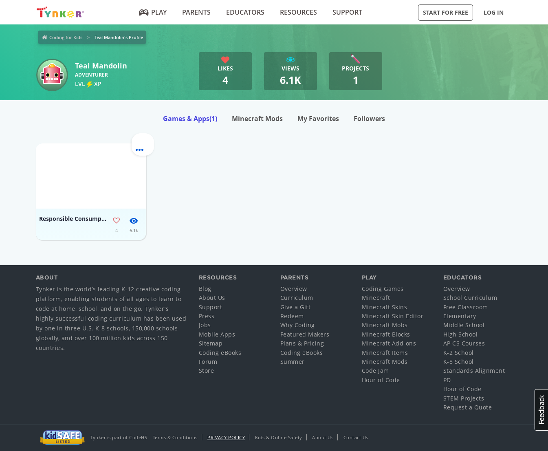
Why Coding (297, 325)
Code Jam (375, 370)
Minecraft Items (385, 352)
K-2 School (458, 352)
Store (206, 370)
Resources (298, 12)
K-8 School (458, 361)
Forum (208, 361)
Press (207, 316)
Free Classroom (465, 307)
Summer (292, 361)
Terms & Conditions (175, 437)
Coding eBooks (220, 352)
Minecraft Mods (257, 118)
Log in (494, 12)
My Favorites (318, 118)
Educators (245, 12)
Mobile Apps (217, 334)
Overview (293, 289)
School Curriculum (470, 297)
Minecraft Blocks (386, 334)
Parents (196, 12)
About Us (212, 297)
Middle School (464, 325)
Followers (369, 118)
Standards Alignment (474, 370)
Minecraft (376, 297)
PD (447, 380)
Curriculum (296, 297)
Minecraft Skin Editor (393, 316)
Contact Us (355, 437)
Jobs (205, 325)
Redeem (292, 316)
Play (153, 12)
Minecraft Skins (384, 307)
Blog (205, 289)
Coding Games (383, 289)
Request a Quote (467, 407)
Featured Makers (305, 334)
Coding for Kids (65, 37)
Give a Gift (295, 307)
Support (347, 12)
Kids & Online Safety (278, 437)
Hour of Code (381, 380)
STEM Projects (463, 398)
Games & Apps (190, 118)
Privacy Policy (226, 437)
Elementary (459, 316)
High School (460, 334)
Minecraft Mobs (385, 325)
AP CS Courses (464, 343)
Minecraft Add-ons (389, 343)
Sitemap (211, 343)
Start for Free (445, 12)
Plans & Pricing (302, 343)
